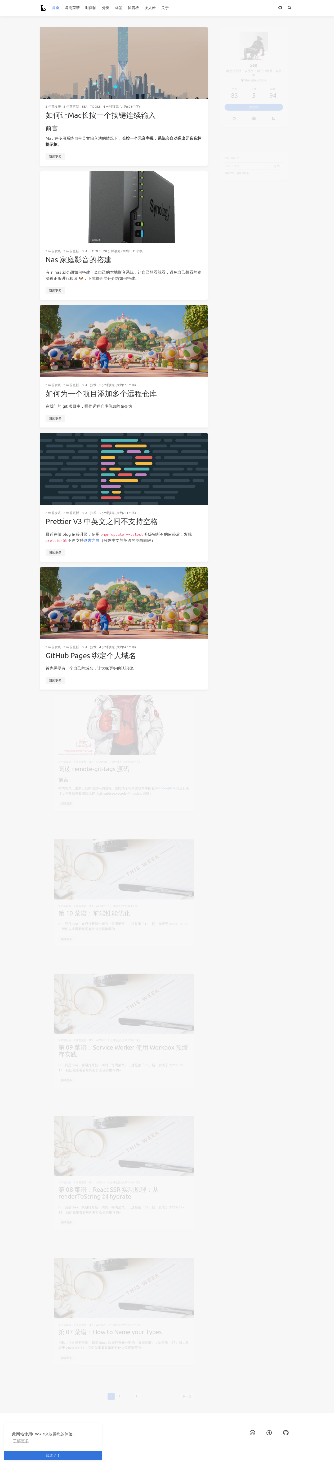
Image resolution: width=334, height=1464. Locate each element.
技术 (93, 385)
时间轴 (90, 8)
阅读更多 (55, 156)
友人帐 (150, 8)
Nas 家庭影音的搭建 (79, 259)
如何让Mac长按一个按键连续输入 (101, 115)
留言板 (133, 8)
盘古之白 (92, 540)
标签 (118, 8)
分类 (105, 8)
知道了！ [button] (53, 1455)
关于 (165, 8)
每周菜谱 (72, 8)
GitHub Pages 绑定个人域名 (91, 655)
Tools (95, 106)
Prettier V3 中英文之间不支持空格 (102, 521)
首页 (55, 8)
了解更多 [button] (21, 1441)
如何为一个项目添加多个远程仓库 (101, 393)
